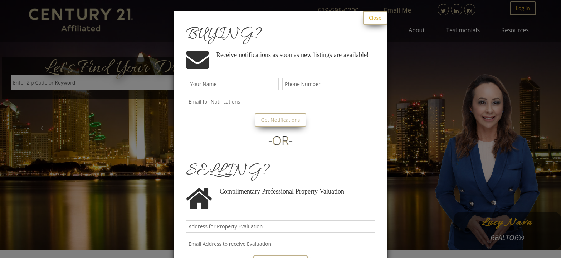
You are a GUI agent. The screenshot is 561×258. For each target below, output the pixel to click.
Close (375, 17)
